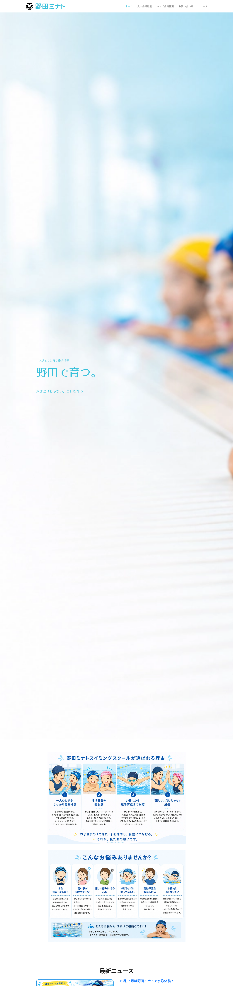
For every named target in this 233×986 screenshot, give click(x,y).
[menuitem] (126, 6)
